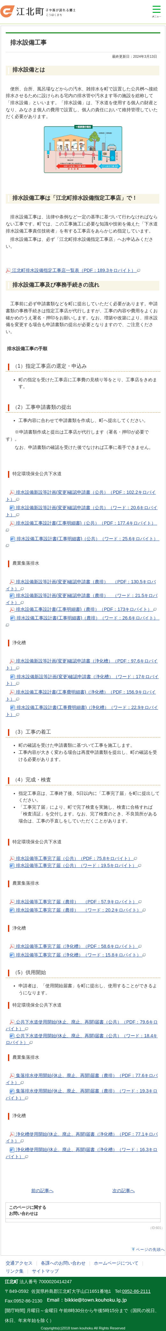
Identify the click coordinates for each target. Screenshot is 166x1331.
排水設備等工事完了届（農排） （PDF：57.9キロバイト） (75, 901)
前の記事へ (42, 1190)
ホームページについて (116, 1263)
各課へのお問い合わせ (63, 1263)
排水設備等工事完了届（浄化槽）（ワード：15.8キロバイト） (78, 954)
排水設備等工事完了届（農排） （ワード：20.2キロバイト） (78, 910)
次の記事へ (123, 1190)
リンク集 (15, 1271)
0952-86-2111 (136, 1291)
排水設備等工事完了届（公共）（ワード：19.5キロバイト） (75, 865)
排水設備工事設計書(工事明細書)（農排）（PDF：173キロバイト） (83, 609)
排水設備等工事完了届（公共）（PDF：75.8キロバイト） (73, 858)
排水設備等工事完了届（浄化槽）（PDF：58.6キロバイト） (75, 946)
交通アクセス (19, 1263)
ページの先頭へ (150, 1249)
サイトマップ (45, 1271)
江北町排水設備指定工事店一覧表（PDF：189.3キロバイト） (73, 270)
